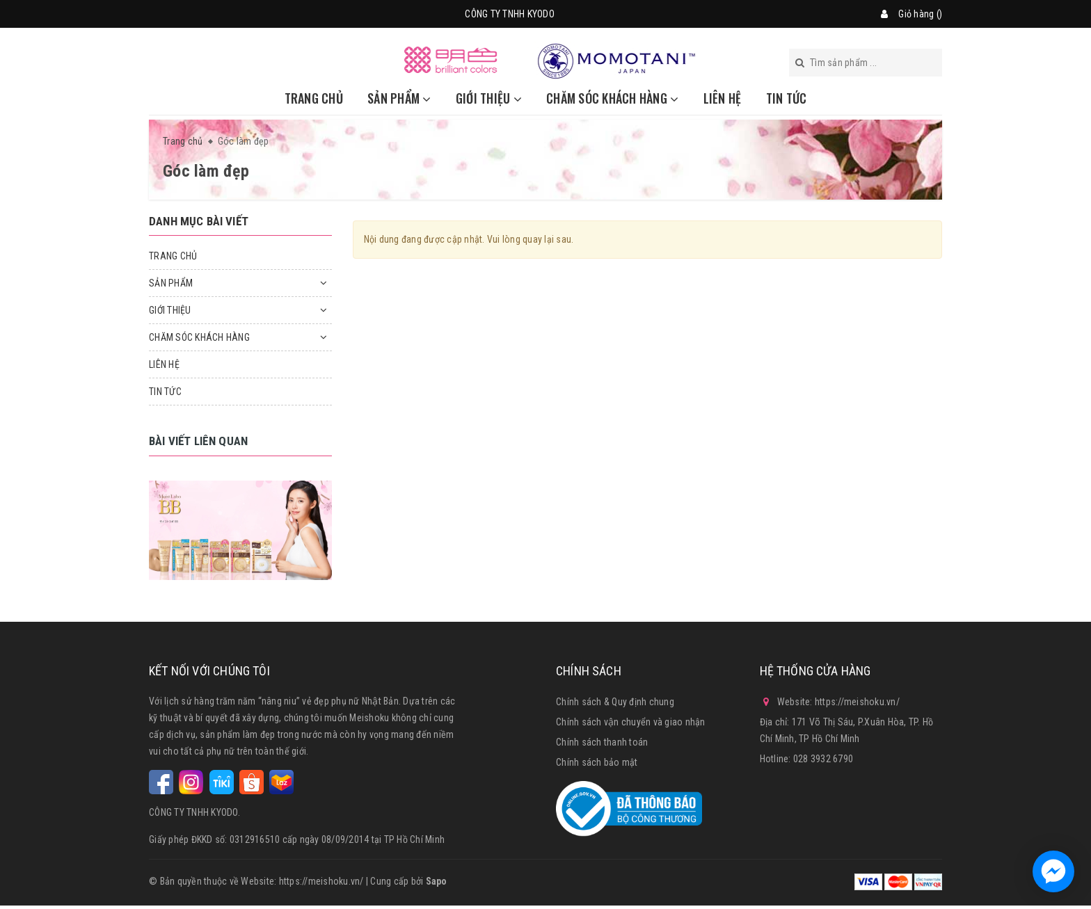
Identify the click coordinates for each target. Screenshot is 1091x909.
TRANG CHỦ (314, 98)
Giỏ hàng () (920, 13)
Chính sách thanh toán (602, 742)
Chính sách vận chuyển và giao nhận (631, 721)
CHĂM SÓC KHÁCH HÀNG (612, 98)
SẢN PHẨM (399, 98)
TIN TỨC (786, 98)
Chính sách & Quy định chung (615, 701)
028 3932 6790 (823, 758)
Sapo (436, 881)
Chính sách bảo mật (597, 762)
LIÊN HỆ (722, 98)
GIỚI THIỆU (489, 98)
